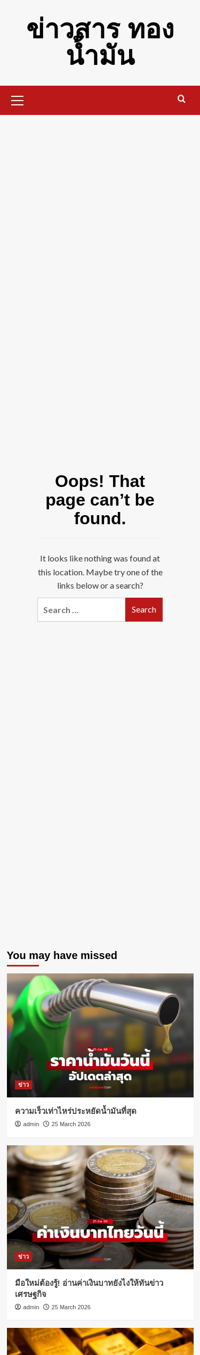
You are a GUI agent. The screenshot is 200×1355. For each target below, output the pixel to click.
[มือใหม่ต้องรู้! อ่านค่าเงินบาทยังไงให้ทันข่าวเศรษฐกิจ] (100, 1207)
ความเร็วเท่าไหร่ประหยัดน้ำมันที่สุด (76, 1111)
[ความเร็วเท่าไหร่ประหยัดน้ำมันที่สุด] (100, 1035)
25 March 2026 (71, 1124)
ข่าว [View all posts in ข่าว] (23, 1084)
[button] (17, 99)
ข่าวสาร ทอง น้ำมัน (100, 42)
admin (31, 1124)
